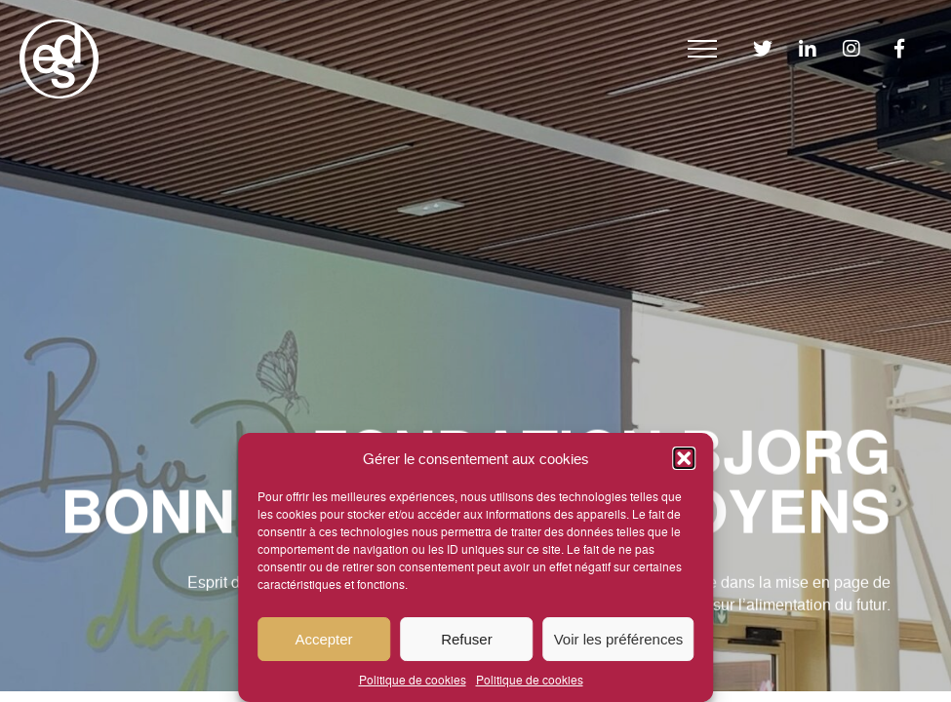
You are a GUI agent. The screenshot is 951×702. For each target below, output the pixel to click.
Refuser (467, 639)
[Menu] (702, 49)
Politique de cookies (412, 679)
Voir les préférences (619, 639)
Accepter (323, 639)
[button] (683, 458)
